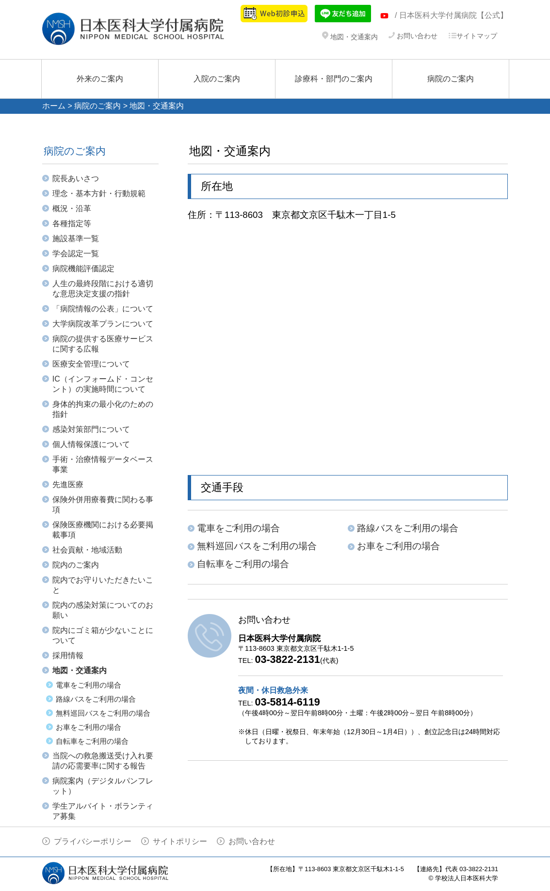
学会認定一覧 (75, 253)
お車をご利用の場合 (88, 727)
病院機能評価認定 (83, 268)
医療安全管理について (91, 364)
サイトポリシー (180, 841)
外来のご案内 (100, 79)
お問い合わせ (412, 36)
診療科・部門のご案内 (333, 79)
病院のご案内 (450, 79)
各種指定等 (71, 223)
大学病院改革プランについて (102, 324)
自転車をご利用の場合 (92, 741)
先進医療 (67, 484)
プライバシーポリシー (92, 841)
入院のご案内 (217, 79)
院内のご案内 (75, 565)
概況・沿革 (71, 208)
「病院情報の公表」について (102, 309)
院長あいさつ (75, 178)
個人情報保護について (91, 444)
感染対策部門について (91, 429)
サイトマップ (472, 36)
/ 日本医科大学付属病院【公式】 (451, 15)
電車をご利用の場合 (88, 685)
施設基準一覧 (75, 238)
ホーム (53, 106)
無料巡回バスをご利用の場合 (103, 713)
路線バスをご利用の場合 (96, 699)
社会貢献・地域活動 (87, 550)
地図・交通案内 (350, 37)
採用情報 (67, 655)
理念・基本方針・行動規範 (99, 193)
